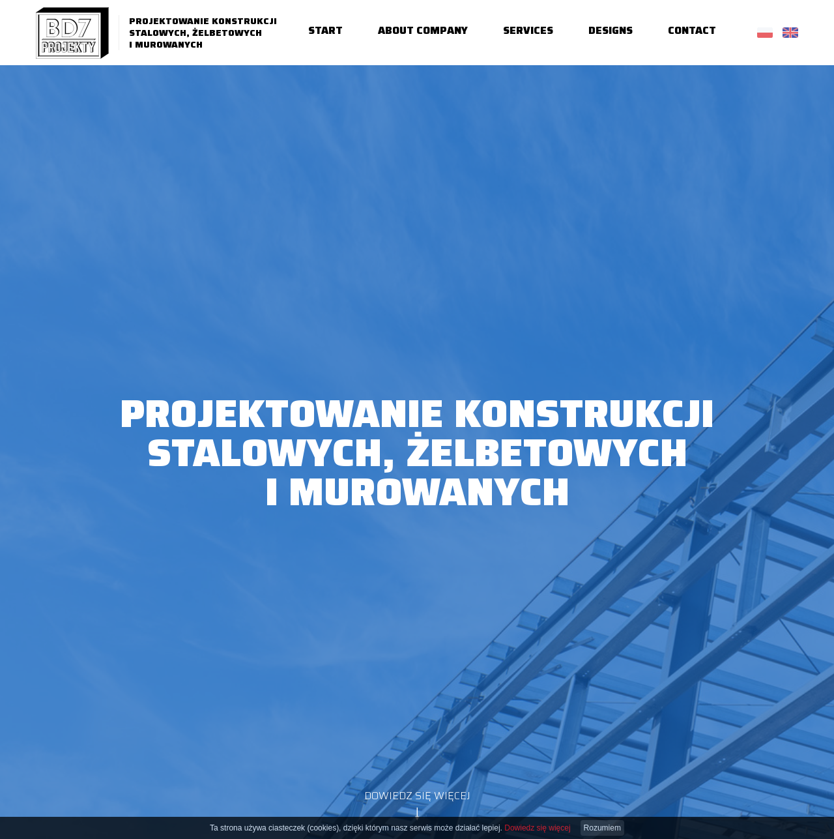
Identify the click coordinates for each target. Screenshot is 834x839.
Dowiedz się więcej (537, 827)
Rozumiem (602, 827)
